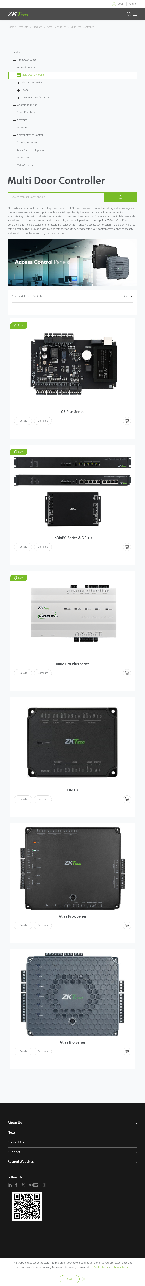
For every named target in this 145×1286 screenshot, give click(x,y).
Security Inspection (27, 142)
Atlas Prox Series (72, 917)
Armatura (22, 127)
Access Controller (56, 27)
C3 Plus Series (72, 412)
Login (121, 3)
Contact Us (16, 1142)
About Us (15, 1123)
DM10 (72, 790)
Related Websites (21, 1162)
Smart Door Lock (26, 112)
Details (23, 420)
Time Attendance (26, 59)
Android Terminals (27, 105)
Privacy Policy (121, 1267)
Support (14, 1152)
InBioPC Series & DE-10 (72, 538)
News (12, 1133)
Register (133, 3)
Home (11, 27)
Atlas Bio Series (72, 1043)
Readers (26, 90)
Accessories (23, 157)
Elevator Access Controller (36, 97)
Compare (43, 420)
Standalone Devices (32, 82)
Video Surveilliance (27, 165)
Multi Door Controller (82, 27)
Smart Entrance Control (30, 135)
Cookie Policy (101, 1267)
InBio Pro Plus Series (72, 664)
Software (22, 120)
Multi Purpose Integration (31, 150)
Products (23, 27)
